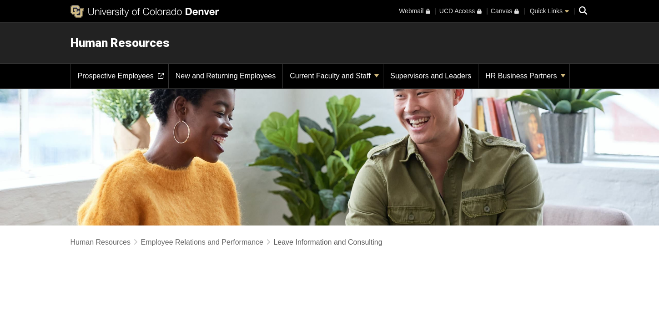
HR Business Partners (525, 76)
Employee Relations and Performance (202, 242)
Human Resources (120, 43)
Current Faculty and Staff (334, 76)
